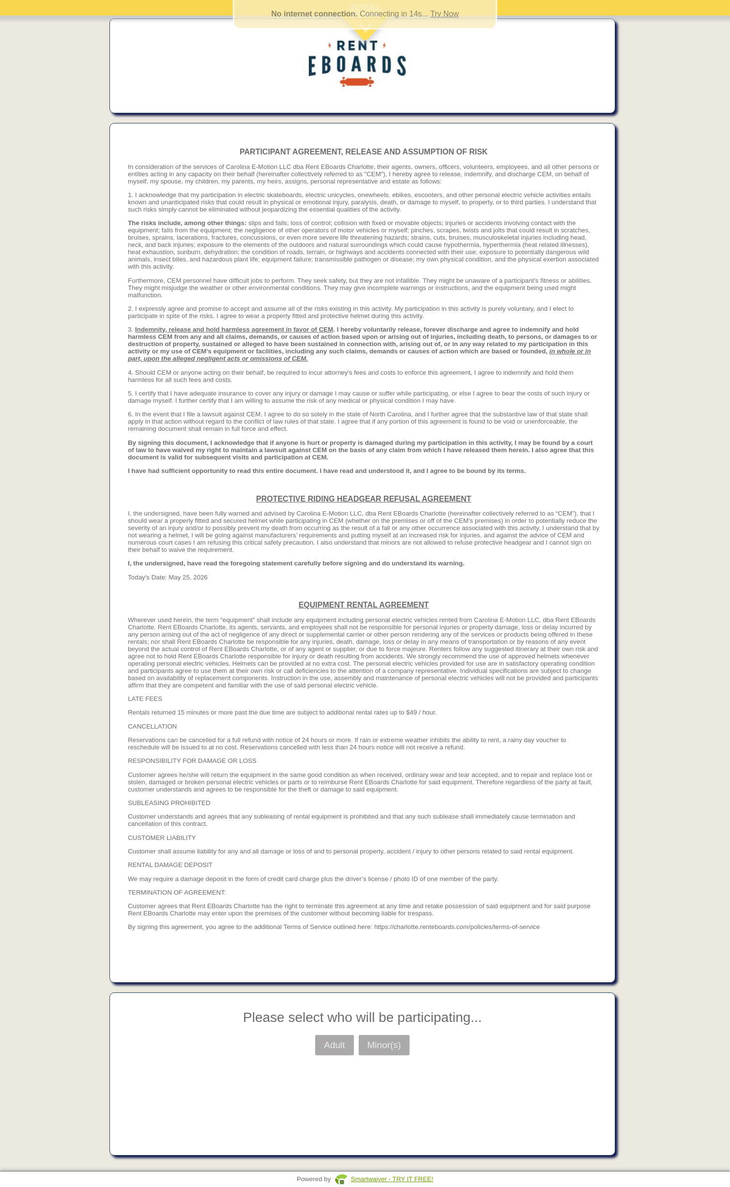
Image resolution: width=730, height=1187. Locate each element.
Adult (334, 1045)
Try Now (444, 14)
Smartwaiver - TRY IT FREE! (392, 1179)
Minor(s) (384, 1045)
